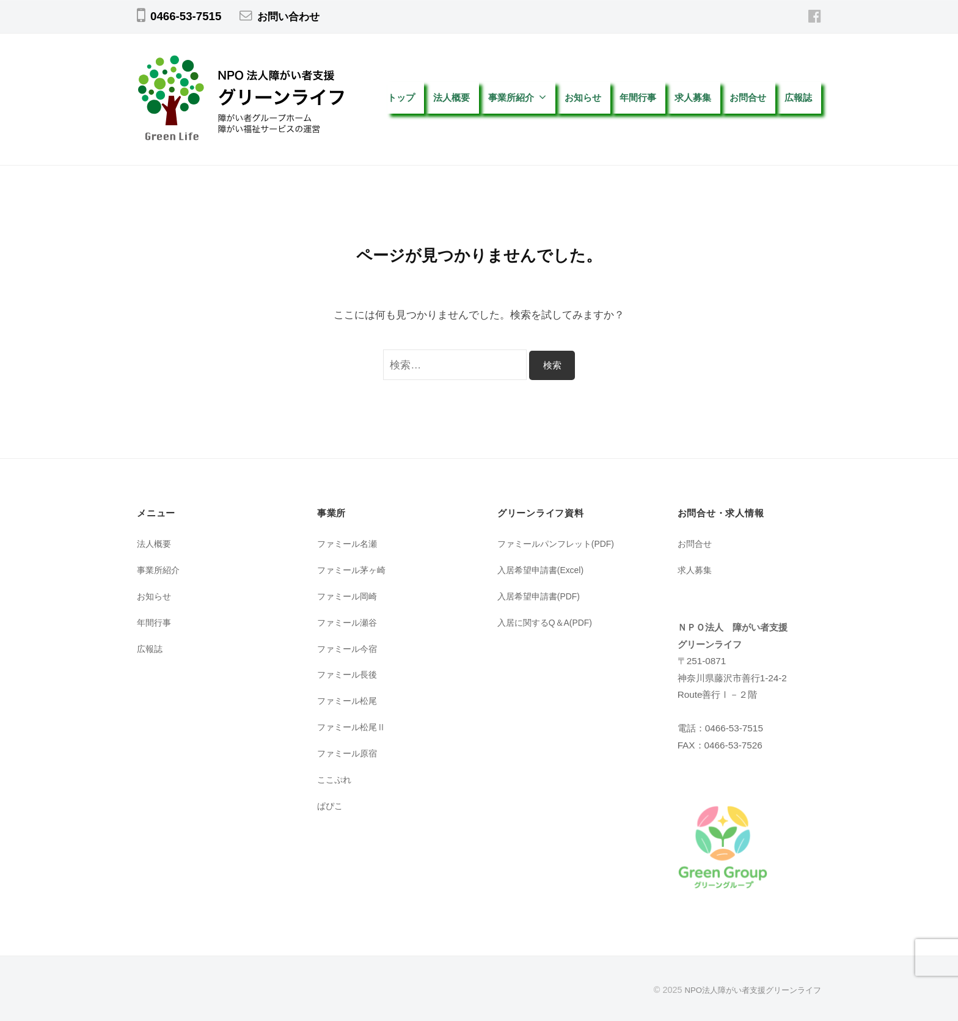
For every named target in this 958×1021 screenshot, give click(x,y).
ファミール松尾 (349, 700)
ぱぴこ (331, 805)
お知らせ (583, 97)
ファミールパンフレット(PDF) (560, 543)
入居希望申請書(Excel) (544, 570)
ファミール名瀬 (349, 543)
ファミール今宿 (349, 648)
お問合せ (747, 97)
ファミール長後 (349, 674)
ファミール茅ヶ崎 (353, 570)
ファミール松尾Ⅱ (353, 727)
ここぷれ (335, 779)
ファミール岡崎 (349, 596)
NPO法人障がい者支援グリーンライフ (747, 990)
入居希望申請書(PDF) (542, 596)
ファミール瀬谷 (349, 622)
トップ (401, 97)
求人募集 (693, 97)
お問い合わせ (292, 16)
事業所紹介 (511, 97)
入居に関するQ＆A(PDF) (548, 622)
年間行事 (638, 97)
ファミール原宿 (349, 753)
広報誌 (802, 97)
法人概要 (451, 97)
